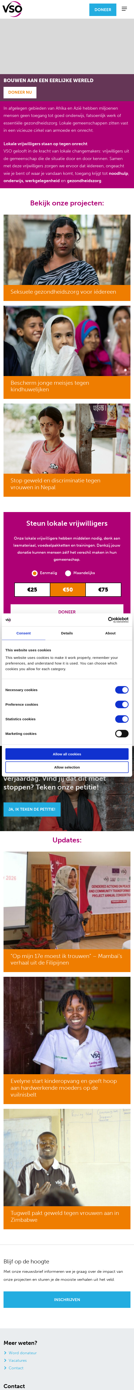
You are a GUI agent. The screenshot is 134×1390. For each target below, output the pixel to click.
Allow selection (67, 767)
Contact (16, 1367)
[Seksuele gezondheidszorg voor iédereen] (67, 249)
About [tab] (110, 633)
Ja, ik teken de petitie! (31, 809)
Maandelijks (80, 572)
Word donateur (23, 1352)
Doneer (103, 9)
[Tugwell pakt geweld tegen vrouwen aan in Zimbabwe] (67, 1157)
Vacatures (18, 1360)
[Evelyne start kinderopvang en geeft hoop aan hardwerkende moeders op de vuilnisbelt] (67, 1025)
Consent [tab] (23, 633)
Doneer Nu (20, 92)
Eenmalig (45, 572)
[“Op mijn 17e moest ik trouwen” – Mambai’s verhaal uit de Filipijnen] (67, 900)
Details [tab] (67, 633)
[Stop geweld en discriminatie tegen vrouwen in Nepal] (67, 438)
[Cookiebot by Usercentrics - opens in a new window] (108, 620)
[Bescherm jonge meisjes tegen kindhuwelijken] (67, 340)
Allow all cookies (67, 754)
